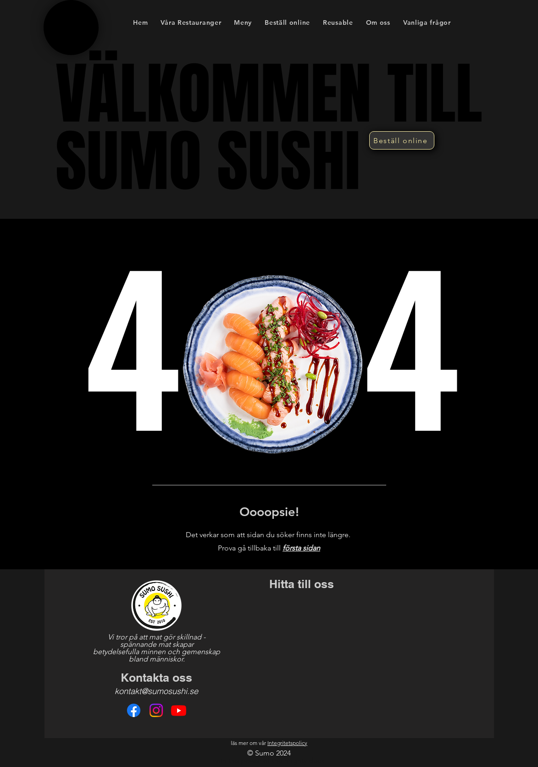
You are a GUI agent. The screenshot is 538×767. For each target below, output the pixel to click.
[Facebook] (134, 710)
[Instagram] (156, 710)
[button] (242, 22)
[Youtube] (179, 710)
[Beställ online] (401, 140)
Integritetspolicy (287, 742)
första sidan (301, 548)
